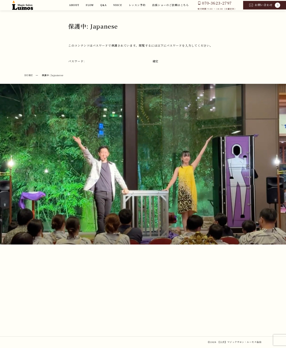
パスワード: (109, 61)
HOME (28, 75)
